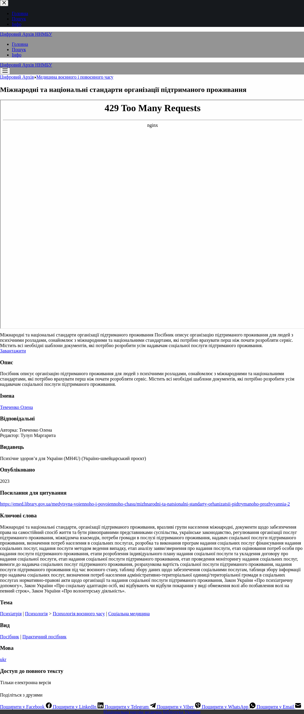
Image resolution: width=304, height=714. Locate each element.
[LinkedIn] (79, 706)
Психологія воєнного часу (79, 613)
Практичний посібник (44, 636)
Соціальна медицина (129, 613)
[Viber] (179, 706)
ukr (3, 659)
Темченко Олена (16, 407)
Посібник (9, 636)
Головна (20, 44)
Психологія (36, 613)
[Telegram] (131, 706)
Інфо (16, 54)
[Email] (279, 706)
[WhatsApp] (229, 706)
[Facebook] (26, 706)
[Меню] (5, 71)
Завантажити (13, 350)
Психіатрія (11, 613)
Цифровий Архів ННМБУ (26, 34)
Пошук (19, 49)
